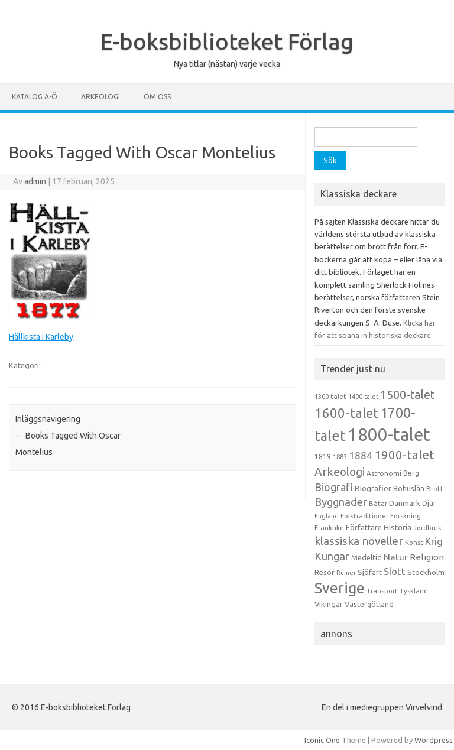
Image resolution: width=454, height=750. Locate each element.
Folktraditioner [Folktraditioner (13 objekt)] (364, 516)
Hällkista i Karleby (41, 337)
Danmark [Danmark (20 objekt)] (404, 503)
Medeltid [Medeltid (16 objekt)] (366, 557)
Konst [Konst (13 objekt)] (414, 542)
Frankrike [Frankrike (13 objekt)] (329, 527)
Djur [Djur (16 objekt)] (429, 503)
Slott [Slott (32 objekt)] (395, 571)
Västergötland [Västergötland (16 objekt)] (369, 604)
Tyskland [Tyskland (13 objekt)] (414, 591)
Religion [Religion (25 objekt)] (427, 557)
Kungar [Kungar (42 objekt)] (331, 556)
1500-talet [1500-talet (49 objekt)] (407, 394)
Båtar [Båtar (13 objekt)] (378, 503)
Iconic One (322, 740)
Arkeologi (100, 96)
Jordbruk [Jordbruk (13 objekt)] (427, 527)
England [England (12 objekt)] (326, 516)
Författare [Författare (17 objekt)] (364, 527)
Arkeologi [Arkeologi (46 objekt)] (339, 471)
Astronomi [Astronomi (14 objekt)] (384, 473)
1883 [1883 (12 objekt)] (340, 456)
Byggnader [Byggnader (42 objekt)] (340, 502)
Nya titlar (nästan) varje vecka (227, 64)
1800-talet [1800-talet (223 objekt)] (389, 434)
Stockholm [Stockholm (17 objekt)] (426, 572)
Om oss (157, 96)
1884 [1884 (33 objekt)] (360, 455)
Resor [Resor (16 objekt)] (324, 572)
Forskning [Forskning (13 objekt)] (405, 516)
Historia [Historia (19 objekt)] (397, 527)
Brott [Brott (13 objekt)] (434, 488)
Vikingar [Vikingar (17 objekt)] (328, 604)
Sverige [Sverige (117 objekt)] (339, 588)
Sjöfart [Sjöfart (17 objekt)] (370, 572)
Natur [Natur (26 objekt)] (396, 557)
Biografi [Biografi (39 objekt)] (333, 487)
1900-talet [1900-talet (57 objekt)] (404, 455)
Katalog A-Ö (34, 96)
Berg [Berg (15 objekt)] (411, 473)
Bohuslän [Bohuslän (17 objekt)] (408, 488)
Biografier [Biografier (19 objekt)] (373, 488)
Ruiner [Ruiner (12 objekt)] (346, 572)
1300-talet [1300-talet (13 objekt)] (330, 396)
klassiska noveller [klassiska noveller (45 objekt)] (358, 540)
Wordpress (433, 740)
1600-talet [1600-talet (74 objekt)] (346, 412)
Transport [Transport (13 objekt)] (382, 591)
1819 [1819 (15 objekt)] (322, 456)
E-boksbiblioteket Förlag (227, 41)
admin (35, 181)
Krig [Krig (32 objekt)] (434, 541)
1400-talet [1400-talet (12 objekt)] (363, 396)
